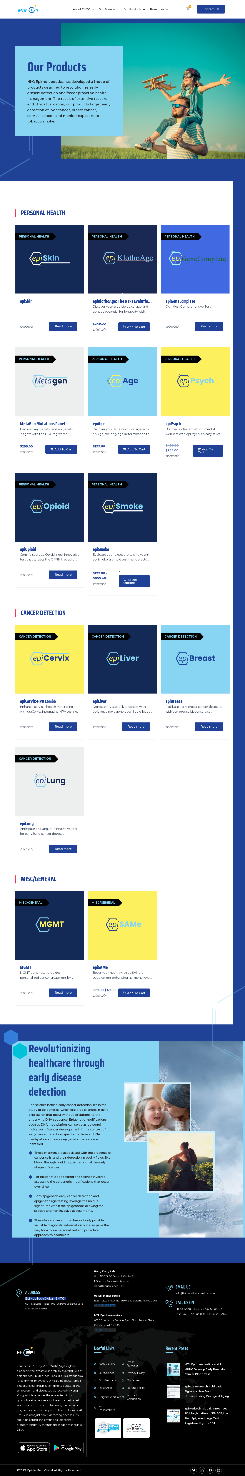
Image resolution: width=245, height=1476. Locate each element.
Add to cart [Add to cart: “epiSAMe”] (136, 993)
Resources (159, 9)
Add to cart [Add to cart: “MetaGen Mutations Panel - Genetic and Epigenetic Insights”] (63, 449)
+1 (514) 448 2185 (105, 1330)
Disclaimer (133, 1380)
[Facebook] (210, 1470)
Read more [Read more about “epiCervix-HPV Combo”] (63, 726)
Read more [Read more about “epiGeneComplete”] (209, 326)
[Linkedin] (202, 1470)
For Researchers (107, 1408)
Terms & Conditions (134, 1397)
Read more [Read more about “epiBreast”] (209, 726)
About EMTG (84, 9)
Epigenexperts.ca (110, 1397)
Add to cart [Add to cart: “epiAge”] (136, 449)
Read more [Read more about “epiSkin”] (63, 326)
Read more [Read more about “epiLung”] (63, 849)
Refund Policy (136, 1387)
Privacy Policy (136, 1373)
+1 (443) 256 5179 (105, 1305)
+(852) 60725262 (202, 1309)
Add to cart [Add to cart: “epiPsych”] (205, 451)
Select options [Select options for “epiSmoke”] (130, 581)
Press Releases (133, 1363)
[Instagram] (218, 1470)
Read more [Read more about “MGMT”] (63, 992)
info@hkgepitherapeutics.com (195, 1293)
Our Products (135, 9)
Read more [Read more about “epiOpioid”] (63, 574)
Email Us (183, 1287)
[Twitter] (193, 1470)
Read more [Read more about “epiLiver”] (136, 726)
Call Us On (185, 1302)
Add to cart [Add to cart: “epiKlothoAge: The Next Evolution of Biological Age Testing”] (136, 327)
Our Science (109, 9)
